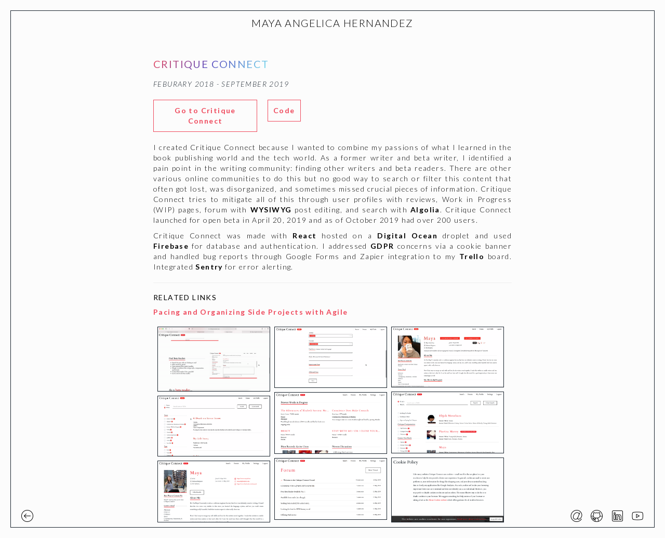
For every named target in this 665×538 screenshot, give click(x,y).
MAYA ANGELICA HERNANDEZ (332, 23)
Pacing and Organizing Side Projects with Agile (250, 311)
